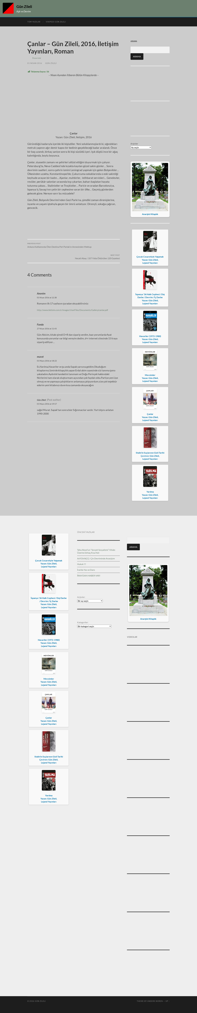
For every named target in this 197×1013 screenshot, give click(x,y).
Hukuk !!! (81, 564)
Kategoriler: (82, 622)
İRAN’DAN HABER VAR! (88, 575)
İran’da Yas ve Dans (86, 569)
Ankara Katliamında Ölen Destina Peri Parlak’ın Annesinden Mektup (50, 202)
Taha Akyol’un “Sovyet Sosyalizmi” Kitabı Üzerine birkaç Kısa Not (96, 551)
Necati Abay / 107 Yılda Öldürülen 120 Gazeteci (97, 202)
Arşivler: (81, 597)
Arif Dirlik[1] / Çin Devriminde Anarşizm (96, 558)
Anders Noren (155, 1001)
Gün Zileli (25, 6)
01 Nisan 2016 (34, 63)
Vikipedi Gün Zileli (56, 22)
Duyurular (36, 58)
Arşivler (134, 143)
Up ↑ (168, 1001)
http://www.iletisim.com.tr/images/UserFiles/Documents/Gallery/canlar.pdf (78, 257)
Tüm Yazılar (33, 22)
